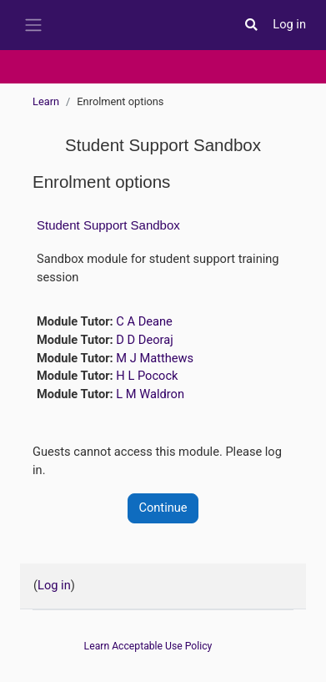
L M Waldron (150, 394)
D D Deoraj (144, 339)
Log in (289, 24)
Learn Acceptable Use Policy (148, 646)
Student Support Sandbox (108, 225)
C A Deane (144, 321)
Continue (162, 507)
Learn (46, 101)
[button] (251, 25)
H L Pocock (147, 375)
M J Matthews (154, 358)
